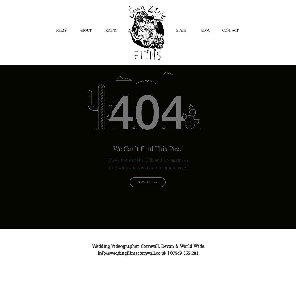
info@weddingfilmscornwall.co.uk (132, 253)
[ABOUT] (85, 30)
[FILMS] (61, 30)
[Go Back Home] (148, 182)
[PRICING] (110, 30)
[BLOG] (205, 30)
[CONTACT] (230, 30)
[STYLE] (181, 30)
